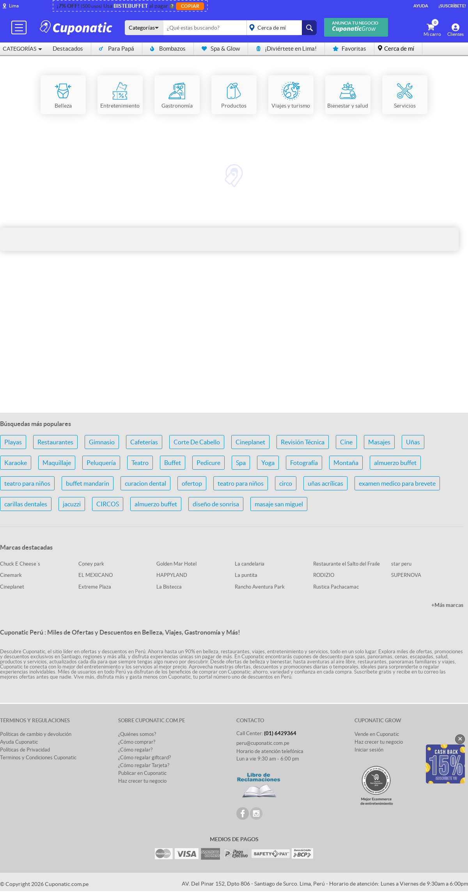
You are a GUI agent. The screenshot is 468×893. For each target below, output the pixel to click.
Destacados (68, 48)
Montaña (345, 462)
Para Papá (116, 48)
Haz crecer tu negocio (142, 781)
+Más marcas (447, 605)
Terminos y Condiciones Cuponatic (38, 757)
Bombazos (168, 48)
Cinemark (11, 575)
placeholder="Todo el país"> (280, 27)
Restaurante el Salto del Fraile (346, 564)
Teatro (140, 462)
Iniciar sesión (369, 750)
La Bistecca (169, 587)
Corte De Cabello (197, 442)
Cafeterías (144, 442)
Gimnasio (102, 442)
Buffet (172, 462)
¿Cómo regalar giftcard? (144, 757)
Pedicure (208, 462)
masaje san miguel (279, 504)
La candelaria (249, 564)
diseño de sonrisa (216, 504)
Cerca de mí (399, 48)
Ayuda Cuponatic (19, 742)
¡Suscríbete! (452, 6)
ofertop (192, 483)
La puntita (246, 575)
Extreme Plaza (94, 587)
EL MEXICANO (95, 575)
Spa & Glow (221, 48)
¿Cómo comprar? (136, 742)
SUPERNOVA (406, 575)
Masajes (379, 442)
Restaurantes (55, 442)
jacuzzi (72, 504)
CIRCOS (107, 504)
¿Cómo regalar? (135, 750)
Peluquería (101, 462)
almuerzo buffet (395, 462)
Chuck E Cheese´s (20, 564)
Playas (13, 442)
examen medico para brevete (397, 483)
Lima (14, 5)
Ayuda (420, 6)
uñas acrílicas (325, 483)
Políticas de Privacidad (25, 750)
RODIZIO (323, 575)
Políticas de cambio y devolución (35, 734)
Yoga (268, 462)
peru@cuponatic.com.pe (262, 743)
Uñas (413, 442)
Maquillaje (57, 462)
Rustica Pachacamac (336, 587)
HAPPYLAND (171, 575)
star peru (401, 564)
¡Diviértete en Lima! (286, 48)
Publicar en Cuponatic (142, 773)
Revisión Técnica (302, 442)
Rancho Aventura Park (260, 587)
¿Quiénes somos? (137, 734)
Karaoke (15, 462)
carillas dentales (25, 504)
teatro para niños (27, 483)
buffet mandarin (87, 483)
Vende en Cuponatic (377, 734)
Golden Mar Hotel (176, 564)
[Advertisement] (234, 345)
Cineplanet (250, 442)
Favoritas (349, 48)
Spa (241, 462)
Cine (346, 442)
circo (285, 483)
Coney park (91, 564)
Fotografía (304, 462)
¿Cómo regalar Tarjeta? (143, 765)
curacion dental (145, 483)
